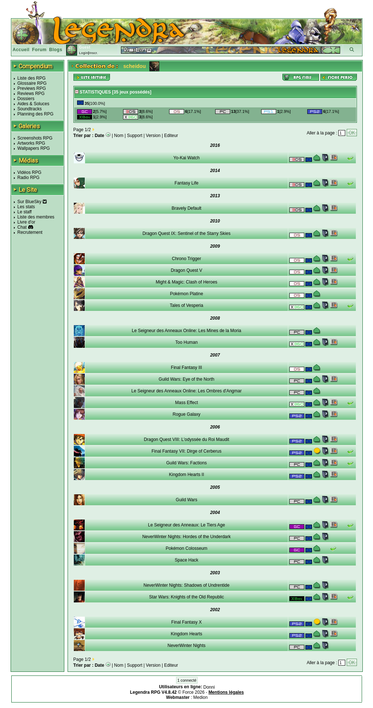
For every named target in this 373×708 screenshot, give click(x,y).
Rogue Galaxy (186, 414)
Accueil (21, 49)
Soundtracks (30, 108)
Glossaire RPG (32, 83)
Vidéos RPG (30, 172)
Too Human (186, 342)
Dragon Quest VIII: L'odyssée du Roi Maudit (186, 439)
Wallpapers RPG (34, 148)
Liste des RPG (32, 78)
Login (83, 53)
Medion (200, 697)
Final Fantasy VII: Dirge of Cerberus (186, 451)
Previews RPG (32, 88)
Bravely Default (186, 208)
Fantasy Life (186, 183)
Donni (209, 687)
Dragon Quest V (186, 270)
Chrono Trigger (186, 258)
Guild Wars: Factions (186, 462)
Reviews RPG (31, 93)
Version (153, 135)
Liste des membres (36, 217)
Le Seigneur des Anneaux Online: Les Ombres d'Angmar (187, 390)
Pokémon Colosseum (186, 548)
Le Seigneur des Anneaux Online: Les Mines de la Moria (186, 330)
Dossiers (26, 98)
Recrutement (30, 232)
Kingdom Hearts (186, 633)
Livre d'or (26, 222)
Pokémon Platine (186, 293)
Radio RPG (29, 177)
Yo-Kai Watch (187, 157)
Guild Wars (186, 499)
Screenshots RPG (35, 138)
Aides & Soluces (33, 103)
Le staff (25, 211)
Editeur (171, 135)
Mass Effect (186, 402)
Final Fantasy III (186, 367)
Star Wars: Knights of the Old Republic (186, 596)
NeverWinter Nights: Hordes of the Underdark (186, 536)
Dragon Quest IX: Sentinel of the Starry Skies (186, 233)
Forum (39, 49)
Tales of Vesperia (186, 305)
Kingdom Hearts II (186, 474)
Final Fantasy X (186, 622)
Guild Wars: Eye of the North (186, 379)
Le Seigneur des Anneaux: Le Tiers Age (186, 525)
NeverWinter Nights (186, 645)
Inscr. (93, 53)
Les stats (26, 206)
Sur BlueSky (32, 201)
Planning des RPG (36, 114)
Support (134, 135)
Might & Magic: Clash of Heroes (186, 282)
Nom (118, 135)
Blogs (55, 49)
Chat (22, 227)
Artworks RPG (31, 143)
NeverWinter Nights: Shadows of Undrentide (186, 585)
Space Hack (186, 560)
